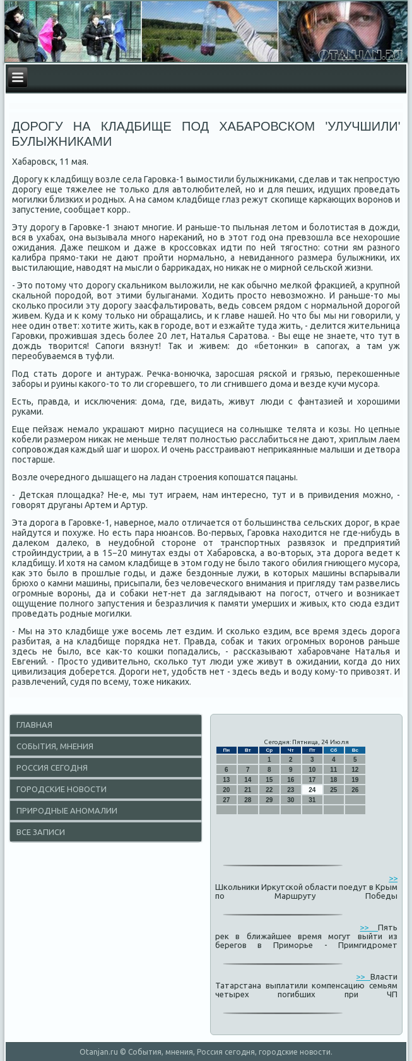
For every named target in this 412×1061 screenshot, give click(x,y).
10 (312, 769)
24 (312, 789)
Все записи (40, 831)
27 (226, 800)
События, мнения (54, 746)
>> (393, 878)
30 (290, 800)
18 (333, 779)
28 (247, 800)
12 (354, 769)
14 (247, 779)
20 (226, 789)
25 (333, 789)
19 (354, 779)
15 (269, 779)
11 (333, 769)
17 (312, 779)
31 (312, 800)
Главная (34, 724)
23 (290, 789)
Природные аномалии (66, 810)
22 (269, 789)
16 (290, 779)
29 (269, 800)
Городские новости (61, 789)
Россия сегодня (52, 767)
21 (247, 789)
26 (354, 789)
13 (226, 779)
